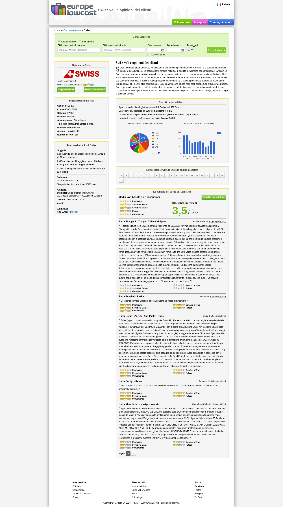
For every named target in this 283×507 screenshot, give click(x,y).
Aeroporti (200, 22)
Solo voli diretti (158, 54)
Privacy (76, 497)
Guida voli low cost (141, 490)
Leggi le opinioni (66, 90)
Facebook (199, 486)
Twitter (197, 490)
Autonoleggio (138, 497)
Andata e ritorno (69, 41)
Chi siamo (77, 486)
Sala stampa (79, 490)
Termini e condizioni (82, 493)
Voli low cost (182, 22)
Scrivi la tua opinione (95, 90)
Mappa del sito (139, 486)
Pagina (122, 453)
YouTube (198, 497)
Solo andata (88, 41)
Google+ (198, 493)
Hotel (134, 493)
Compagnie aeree (221, 22)
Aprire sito (74, 212)
